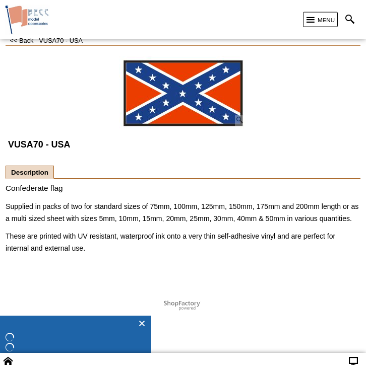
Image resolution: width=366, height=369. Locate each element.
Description (29, 172)
